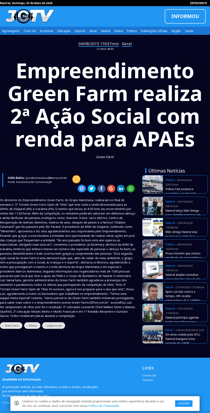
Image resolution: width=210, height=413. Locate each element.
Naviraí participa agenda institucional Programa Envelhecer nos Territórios (183, 321)
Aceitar (183, 403)
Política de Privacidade (103, 406)
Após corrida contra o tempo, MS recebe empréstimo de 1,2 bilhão (182, 296)
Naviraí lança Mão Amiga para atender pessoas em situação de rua (183, 214)
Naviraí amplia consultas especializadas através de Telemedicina (182, 279)
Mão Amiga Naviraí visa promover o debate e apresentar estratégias (181, 236)
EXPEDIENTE (198, 3)
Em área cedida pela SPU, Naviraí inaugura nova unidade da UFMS (182, 338)
